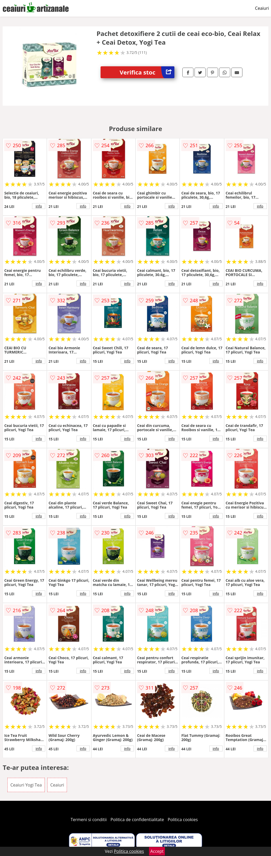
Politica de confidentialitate (137, 819)
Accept (157, 851)
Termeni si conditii (89, 819)
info (38, 206)
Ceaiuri (262, 8)
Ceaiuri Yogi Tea (26, 785)
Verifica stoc (147, 72)
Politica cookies (183, 819)
